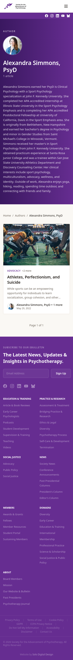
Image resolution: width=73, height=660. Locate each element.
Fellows (7, 520)
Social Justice (10, 476)
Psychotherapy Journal (16, 604)
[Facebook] (5, 386)
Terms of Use (34, 620)
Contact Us (46, 631)
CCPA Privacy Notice (41, 624)
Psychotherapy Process (53, 435)
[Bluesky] (33, 386)
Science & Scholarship (53, 551)
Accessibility (53, 627)
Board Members (12, 579)
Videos (7, 447)
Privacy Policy (12, 620)
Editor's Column (49, 498)
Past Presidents (12, 597)
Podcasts (8, 422)
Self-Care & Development (54, 441)
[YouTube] (26, 386)
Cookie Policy (56, 620)
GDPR (20, 624)
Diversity (45, 428)
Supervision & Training (16, 435)
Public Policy (10, 470)
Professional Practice (52, 545)
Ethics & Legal (48, 422)
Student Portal (11, 533)
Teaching (8, 441)
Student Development (16, 428)
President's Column (51, 491)
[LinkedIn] (19, 386)
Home (7, 215)
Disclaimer (27, 631)
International (47, 533)
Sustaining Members (15, 539)
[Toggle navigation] (66, 6)
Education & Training (52, 526)
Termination (47, 447)
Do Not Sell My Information (24, 627)
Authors (20, 215)
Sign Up (61, 373)
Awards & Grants (13, 514)
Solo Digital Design (43, 654)
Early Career (47, 520)
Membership (47, 539)
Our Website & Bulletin (16, 591)
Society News (47, 463)
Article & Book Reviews (16, 405)
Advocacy (8, 463)
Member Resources (14, 526)
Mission (7, 585)
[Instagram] (12, 386)
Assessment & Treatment (54, 405)
